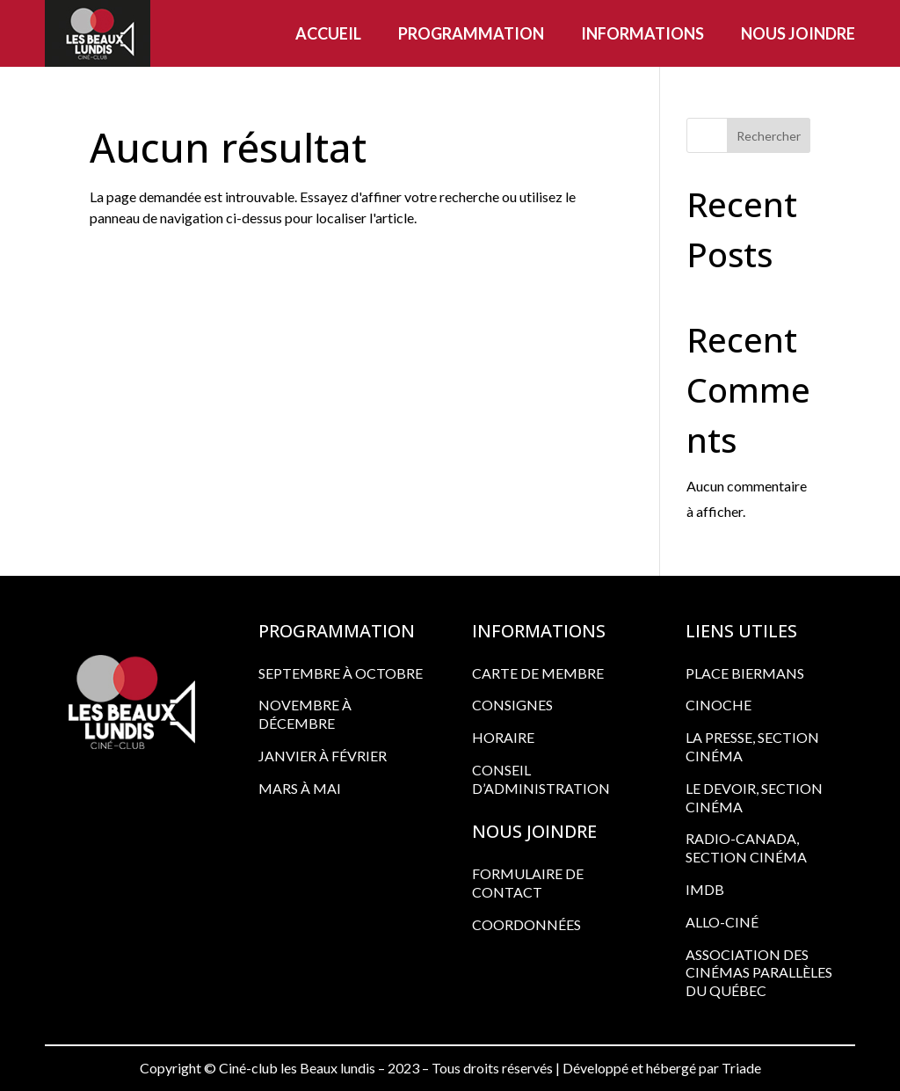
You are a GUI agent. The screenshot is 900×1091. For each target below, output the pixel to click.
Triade (741, 1067)
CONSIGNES (512, 704)
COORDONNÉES (526, 924)
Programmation (471, 33)
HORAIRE (503, 737)
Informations (642, 33)
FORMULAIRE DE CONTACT (528, 882)
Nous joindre (798, 33)
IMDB (705, 889)
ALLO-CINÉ (722, 921)
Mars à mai (299, 788)
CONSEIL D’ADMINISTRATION (541, 778)
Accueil (328, 33)
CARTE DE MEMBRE (538, 673)
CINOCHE (718, 704)
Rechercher (769, 135)
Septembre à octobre (340, 673)
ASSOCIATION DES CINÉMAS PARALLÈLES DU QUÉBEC (759, 973)
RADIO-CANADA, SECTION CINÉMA (746, 847)
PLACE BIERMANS (745, 673)
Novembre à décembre (305, 713)
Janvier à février (322, 755)
